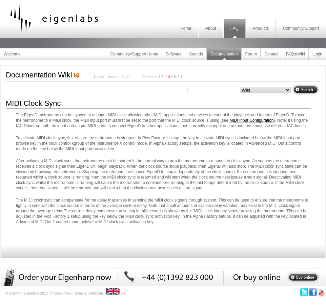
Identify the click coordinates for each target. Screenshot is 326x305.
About (210, 28)
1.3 (161, 77)
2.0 (173, 77)
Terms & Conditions (89, 293)
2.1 (179, 77)
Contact (271, 54)
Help (125, 77)
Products (261, 28)
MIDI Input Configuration (251, 120)
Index (112, 77)
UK (116, 293)
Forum (251, 54)
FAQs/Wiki (295, 54)
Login (317, 54)
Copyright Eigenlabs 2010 (28, 293)
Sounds (196, 54)
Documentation (224, 54)
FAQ (234, 28)
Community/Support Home (134, 54)
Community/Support (301, 28)
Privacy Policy (61, 293)
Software (174, 54)
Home (185, 28)
